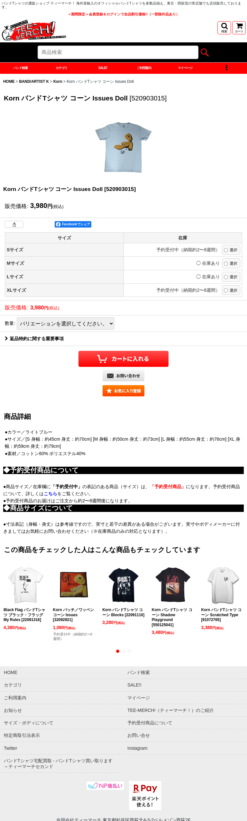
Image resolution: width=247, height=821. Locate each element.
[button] (224, 27)
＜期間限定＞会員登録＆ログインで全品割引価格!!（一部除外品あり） (123, 14)
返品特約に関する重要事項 (34, 398)
